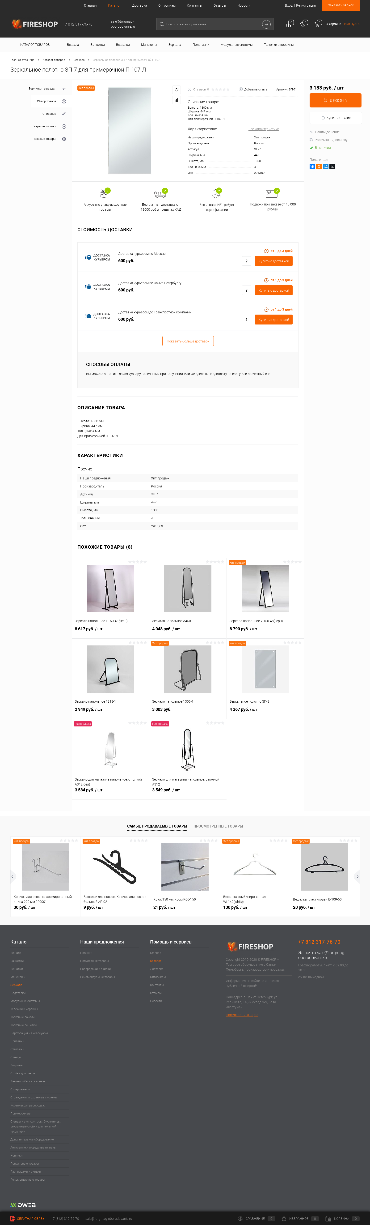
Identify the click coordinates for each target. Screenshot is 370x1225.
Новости (244, 5)
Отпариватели (20, 1089)
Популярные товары (24, 1163)
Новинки (16, 1155)
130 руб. (235, 907)
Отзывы (220, 5)
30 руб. (25, 907)
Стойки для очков (22, 1073)
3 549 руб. (187, 792)
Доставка (139, 5)
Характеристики (50, 126)
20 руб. (304, 907)
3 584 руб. (110, 792)
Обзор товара (51, 101)
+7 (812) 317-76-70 (65, 1219)
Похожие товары (49, 139)
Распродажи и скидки (25, 1171)
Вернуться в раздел (47, 89)
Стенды (15, 1057)
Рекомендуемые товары (27, 1179)
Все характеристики (263, 129)
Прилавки (17, 1041)
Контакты (194, 5)
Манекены (17, 977)
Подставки (17, 993)
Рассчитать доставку (329, 140)
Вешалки (16, 969)
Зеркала (16, 985)
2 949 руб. (110, 712)
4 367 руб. (265, 712)
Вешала (15, 953)
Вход (289, 5)
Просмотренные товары (218, 826)
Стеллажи (17, 1049)
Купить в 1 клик (336, 118)
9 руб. (93, 907)
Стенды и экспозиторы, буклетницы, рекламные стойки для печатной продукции (35, 1126)
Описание (54, 114)
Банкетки (17, 961)
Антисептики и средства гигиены (33, 1147)
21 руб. (164, 907)
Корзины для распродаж (27, 1105)
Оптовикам (167, 5)
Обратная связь (27, 1219)
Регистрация (306, 5)
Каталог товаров (34, 45)
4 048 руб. (187, 631)
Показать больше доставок (188, 341)
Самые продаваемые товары (157, 826)
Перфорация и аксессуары (29, 1033)
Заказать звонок (341, 5)
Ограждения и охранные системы (34, 1097)
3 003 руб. (187, 712)
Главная (90, 5)
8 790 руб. (265, 631)
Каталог (114, 5)
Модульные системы (25, 1001)
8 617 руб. (110, 631)
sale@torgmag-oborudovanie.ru (321, 955)
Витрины (16, 1065)
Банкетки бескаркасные (27, 1081)
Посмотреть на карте (242, 1015)
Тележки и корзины (24, 1009)
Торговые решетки (23, 1025)
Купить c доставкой (274, 261)
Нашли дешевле (325, 132)
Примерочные (20, 1113)
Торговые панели (22, 1017)
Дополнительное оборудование (32, 1139)
